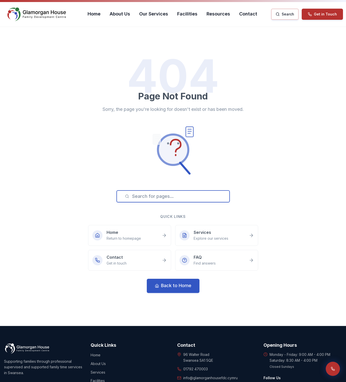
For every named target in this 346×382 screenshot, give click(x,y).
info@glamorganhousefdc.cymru (210, 378)
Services (98, 372)
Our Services (153, 13)
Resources (218, 13)
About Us (120, 13)
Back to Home (173, 285)
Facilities (187, 13)
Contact (248, 13)
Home (94, 13)
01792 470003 (195, 369)
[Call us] (333, 369)
